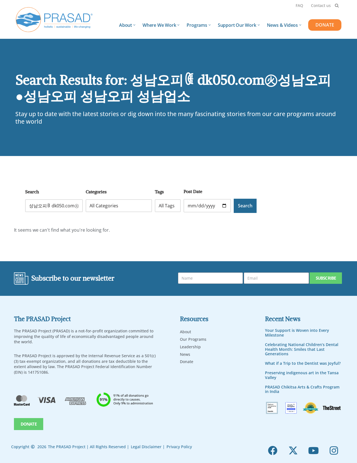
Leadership (190, 346)
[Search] (337, 5)
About (185, 331)
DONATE (324, 25)
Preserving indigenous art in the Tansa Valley (302, 375)
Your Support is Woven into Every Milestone (297, 333)
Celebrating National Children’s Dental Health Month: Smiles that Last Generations (301, 349)
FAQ (299, 5)
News (185, 354)
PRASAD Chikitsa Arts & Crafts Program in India (302, 389)
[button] (134, 25)
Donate (186, 361)
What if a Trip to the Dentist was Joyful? (303, 363)
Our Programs (193, 339)
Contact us (321, 5)
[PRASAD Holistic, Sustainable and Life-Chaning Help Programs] (54, 19)
